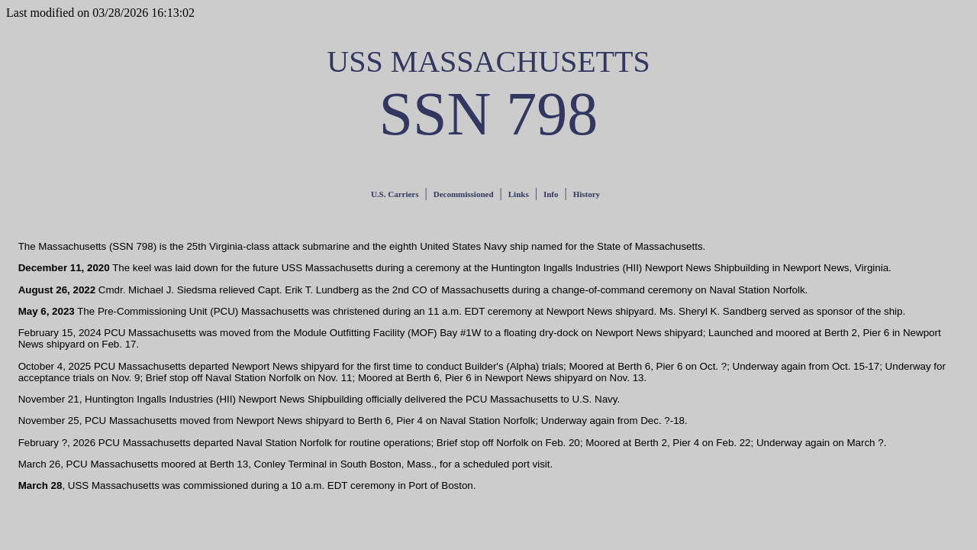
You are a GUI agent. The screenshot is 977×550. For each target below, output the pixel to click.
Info (551, 194)
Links (518, 194)
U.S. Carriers (395, 194)
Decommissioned (464, 194)
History (586, 194)
